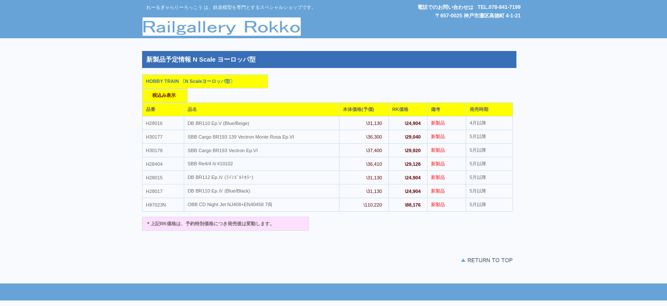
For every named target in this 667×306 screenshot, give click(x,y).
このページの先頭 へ (461, 260)
